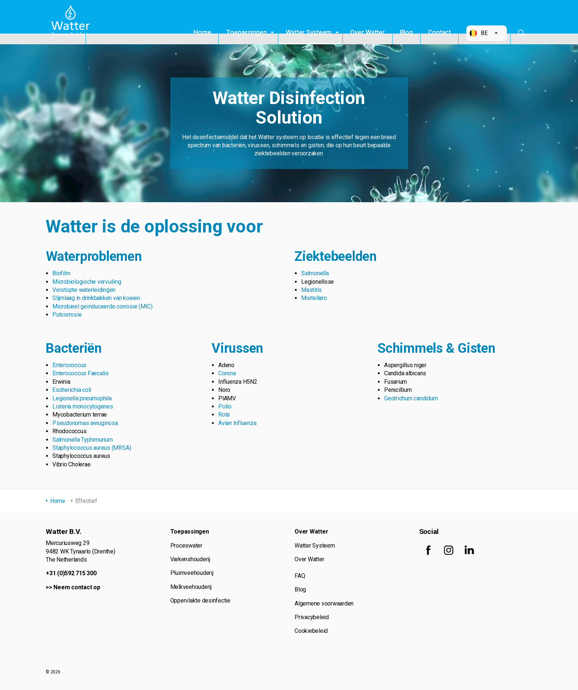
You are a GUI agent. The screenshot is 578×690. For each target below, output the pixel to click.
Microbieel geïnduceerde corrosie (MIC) (102, 306)
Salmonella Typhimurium (82, 439)
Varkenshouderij (190, 559)
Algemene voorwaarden (324, 603)
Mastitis (311, 289)
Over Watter (367, 32)
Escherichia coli (71, 389)
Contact (439, 32)
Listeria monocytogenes (82, 406)
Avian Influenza (237, 423)
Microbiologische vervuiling (86, 281)
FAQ (300, 575)
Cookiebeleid (311, 630)
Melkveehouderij (191, 586)
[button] (486, 33)
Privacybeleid (312, 617)
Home (202, 32)
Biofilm (61, 273)
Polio (224, 406)
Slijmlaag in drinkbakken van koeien (96, 297)
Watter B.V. (72, 22)
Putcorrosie (66, 314)
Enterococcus (69, 365)
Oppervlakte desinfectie (200, 600)
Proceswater (186, 545)
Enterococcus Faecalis (80, 373)
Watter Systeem (309, 32)
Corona (227, 373)
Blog (406, 32)
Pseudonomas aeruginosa (85, 423)
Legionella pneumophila (82, 398)
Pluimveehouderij (191, 572)
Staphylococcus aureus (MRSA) (91, 447)
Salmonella (315, 273)
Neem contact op (76, 587)
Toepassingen (246, 32)
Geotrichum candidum (411, 398)
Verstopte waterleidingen (83, 289)
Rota (224, 414)
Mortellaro (314, 297)
